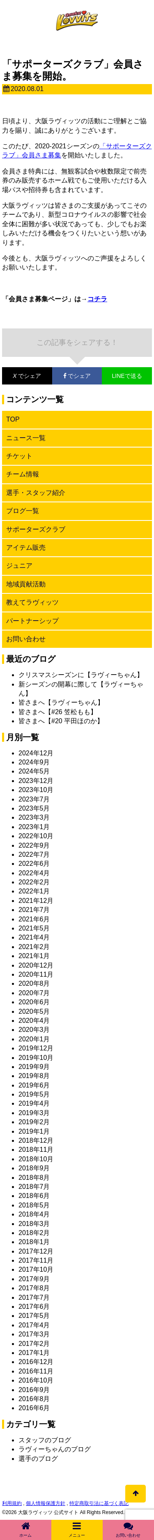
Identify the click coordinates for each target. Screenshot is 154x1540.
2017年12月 (35, 1251)
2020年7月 (34, 992)
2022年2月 (34, 882)
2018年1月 (34, 1241)
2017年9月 (34, 1278)
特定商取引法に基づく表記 (99, 1503)
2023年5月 (34, 808)
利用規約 (12, 1503)
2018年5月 (34, 1205)
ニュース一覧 (26, 437)
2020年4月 (34, 1020)
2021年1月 (34, 955)
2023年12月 (35, 780)
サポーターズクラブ (35, 529)
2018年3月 (34, 1223)
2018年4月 (34, 1214)
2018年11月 (35, 1149)
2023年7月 (34, 799)
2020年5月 (34, 1011)
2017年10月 (35, 1269)
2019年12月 (35, 1048)
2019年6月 (34, 1085)
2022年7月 (34, 854)
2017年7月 (34, 1297)
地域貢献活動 (26, 584)
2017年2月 (34, 1343)
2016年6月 (34, 1407)
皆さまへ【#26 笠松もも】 (57, 711)
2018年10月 (35, 1159)
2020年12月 (35, 965)
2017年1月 (34, 1352)
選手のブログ (38, 1458)
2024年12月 (35, 753)
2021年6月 (34, 919)
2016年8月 (34, 1398)
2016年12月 (35, 1361)
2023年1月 (34, 826)
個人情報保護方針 (45, 1503)
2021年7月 (34, 909)
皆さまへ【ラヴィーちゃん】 (61, 702)
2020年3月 (34, 1029)
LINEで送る (127, 376)
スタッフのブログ (44, 1440)
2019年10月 (35, 1057)
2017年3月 (34, 1334)
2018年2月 (34, 1232)
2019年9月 (34, 1066)
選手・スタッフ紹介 (35, 492)
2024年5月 (34, 771)
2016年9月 (34, 1389)
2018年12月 (35, 1140)
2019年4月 (34, 1103)
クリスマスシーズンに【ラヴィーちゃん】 (80, 674)
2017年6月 (34, 1306)
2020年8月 (34, 983)
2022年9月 (34, 845)
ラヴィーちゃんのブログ (54, 1449)
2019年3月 (34, 1112)
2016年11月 (35, 1371)
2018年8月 (34, 1177)
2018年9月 (34, 1168)
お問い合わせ (26, 638)
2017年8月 (34, 1288)
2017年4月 (34, 1325)
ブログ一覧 (22, 510)
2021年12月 (35, 900)
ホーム (25, 1529)
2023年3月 (34, 817)
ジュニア (19, 565)
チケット (19, 455)
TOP (13, 419)
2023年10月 (35, 789)
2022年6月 (34, 863)
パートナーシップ (32, 620)
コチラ (97, 298)
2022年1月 (34, 891)
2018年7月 (34, 1186)
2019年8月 (34, 1075)
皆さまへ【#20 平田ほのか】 (60, 720)
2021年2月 (34, 946)
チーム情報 (22, 474)
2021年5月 (34, 928)
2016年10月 (35, 1380)
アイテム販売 (26, 547)
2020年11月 (35, 974)
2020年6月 (34, 1002)
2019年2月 (34, 1121)
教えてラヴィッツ (32, 602)
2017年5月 (34, 1315)
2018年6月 (34, 1195)
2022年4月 (34, 873)
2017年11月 (35, 1260)
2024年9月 (34, 762)
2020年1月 (34, 1039)
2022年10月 (35, 835)
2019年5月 (34, 1094)
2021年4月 (34, 937)
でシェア (21, 376)
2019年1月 (34, 1131)
